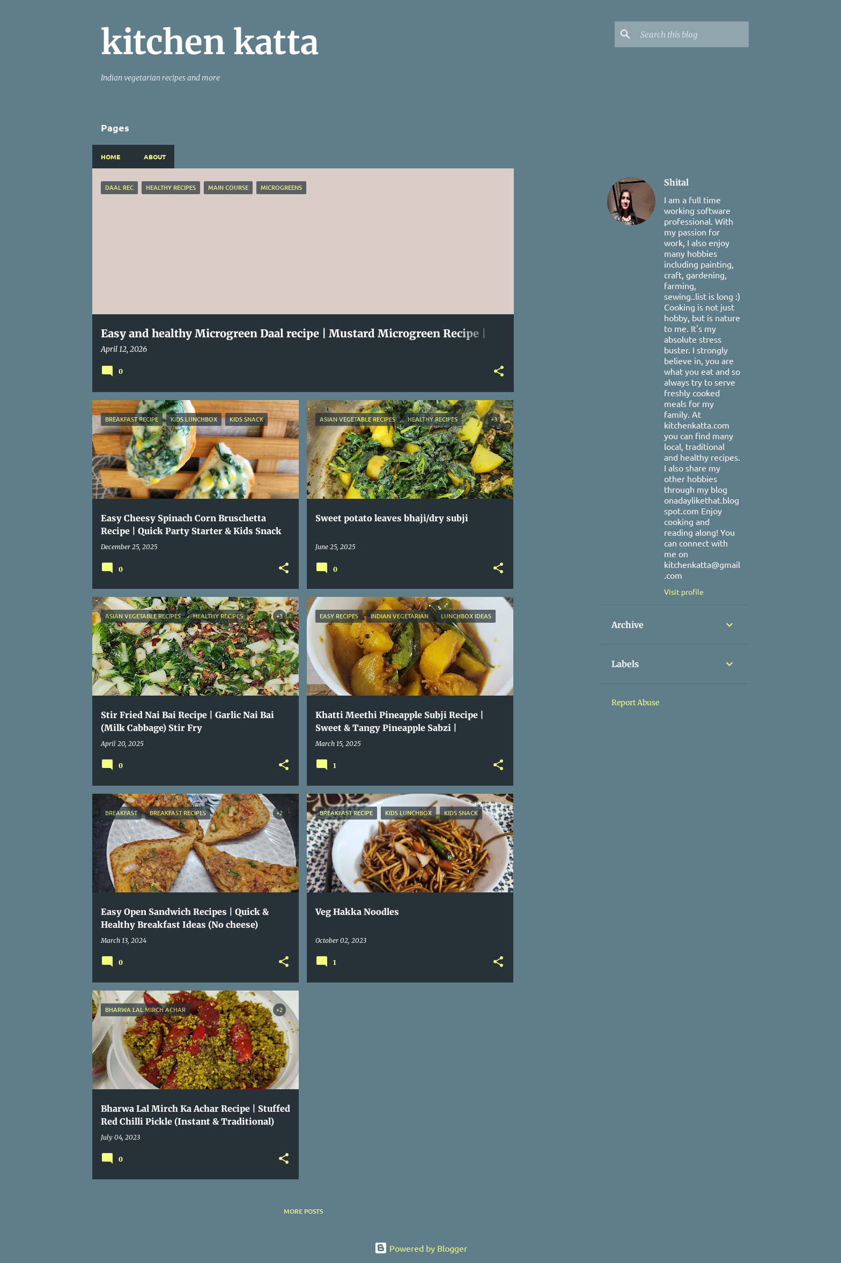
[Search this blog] (692, 34)
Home (110, 156)
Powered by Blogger (420, 1248)
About (155, 156)
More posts (303, 1211)
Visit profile (684, 591)
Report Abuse (635, 702)
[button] (498, 372)
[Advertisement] (556, 329)
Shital (676, 182)
